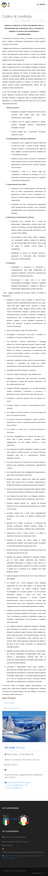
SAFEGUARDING (25, 21)
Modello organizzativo (12, 708)
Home (16, 21)
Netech (43, 873)
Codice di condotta (11, 713)
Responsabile (9, 703)
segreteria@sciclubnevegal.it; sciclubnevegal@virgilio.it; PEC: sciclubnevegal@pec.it (18, 785)
